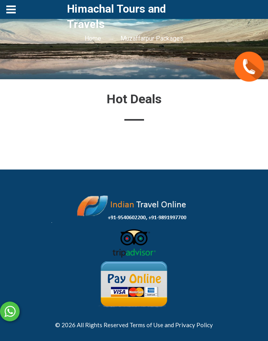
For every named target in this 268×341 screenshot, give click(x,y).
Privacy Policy (194, 324)
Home (93, 38)
